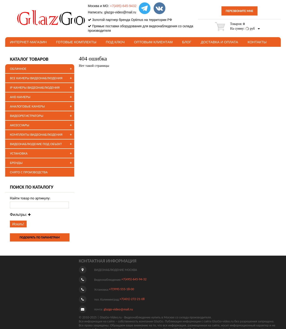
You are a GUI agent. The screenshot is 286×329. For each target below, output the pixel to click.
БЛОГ (186, 42)
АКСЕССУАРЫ (19, 125)
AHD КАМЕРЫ (20, 97)
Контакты (257, 42)
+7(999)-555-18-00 (121, 289)
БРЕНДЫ (16, 163)
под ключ (115, 42)
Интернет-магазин (28, 42)
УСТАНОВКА (19, 153)
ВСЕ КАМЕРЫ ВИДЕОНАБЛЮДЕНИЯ (36, 78)
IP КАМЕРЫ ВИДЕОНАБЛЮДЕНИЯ (35, 87)
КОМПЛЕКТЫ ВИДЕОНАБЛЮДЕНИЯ (36, 134)
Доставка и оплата (219, 42)
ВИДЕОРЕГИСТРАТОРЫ (26, 116)
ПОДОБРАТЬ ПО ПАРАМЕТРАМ (40, 237)
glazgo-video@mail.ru (120, 12)
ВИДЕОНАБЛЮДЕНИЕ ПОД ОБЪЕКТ (36, 144)
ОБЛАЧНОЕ (18, 69)
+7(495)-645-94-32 (134, 279)
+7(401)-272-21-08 (132, 299)
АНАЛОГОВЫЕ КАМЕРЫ (27, 106)
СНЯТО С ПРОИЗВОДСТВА (29, 172)
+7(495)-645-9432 (123, 6)
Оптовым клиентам (153, 42)
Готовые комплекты (76, 42)
